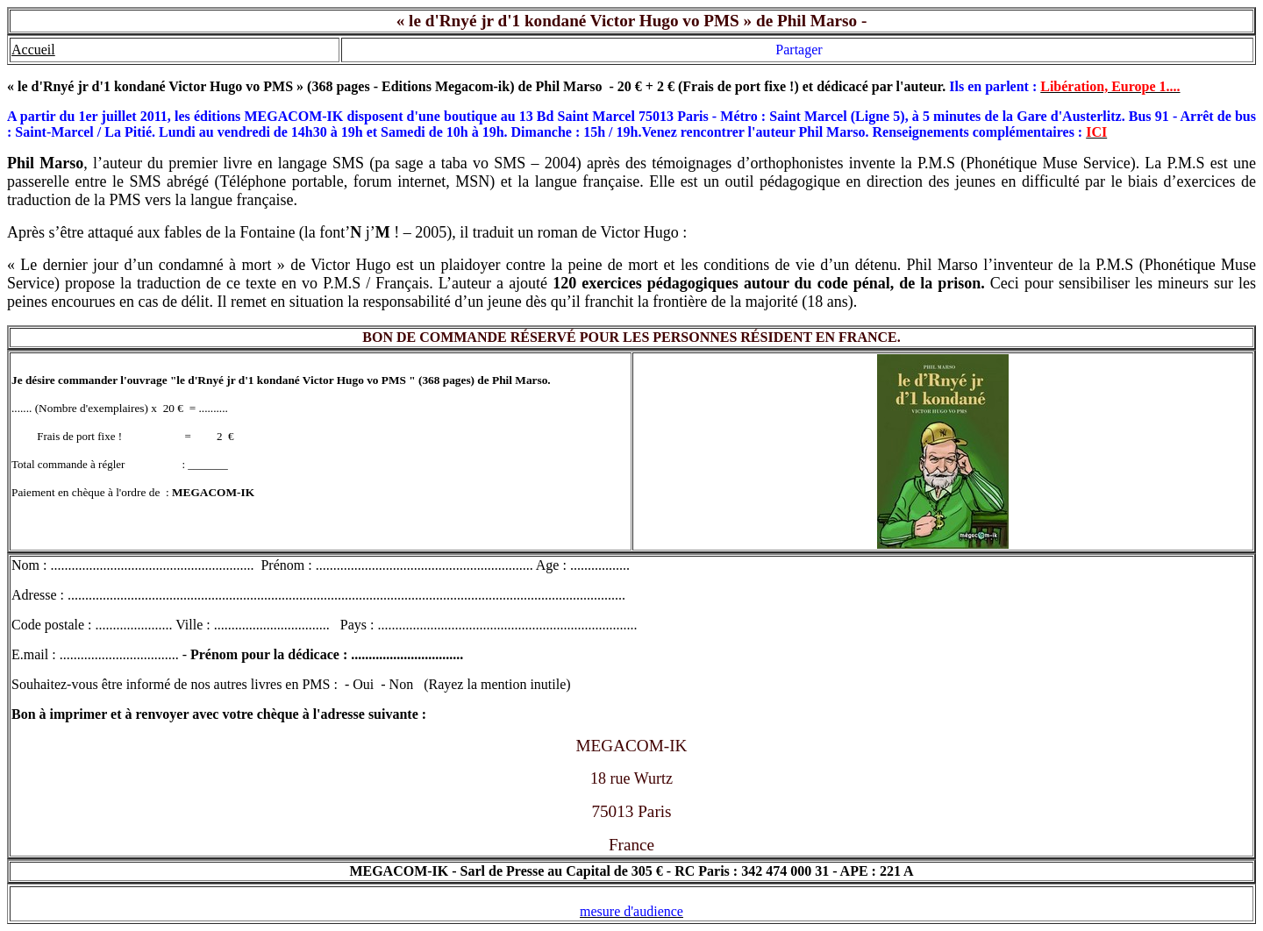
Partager (798, 49)
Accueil (33, 49)
